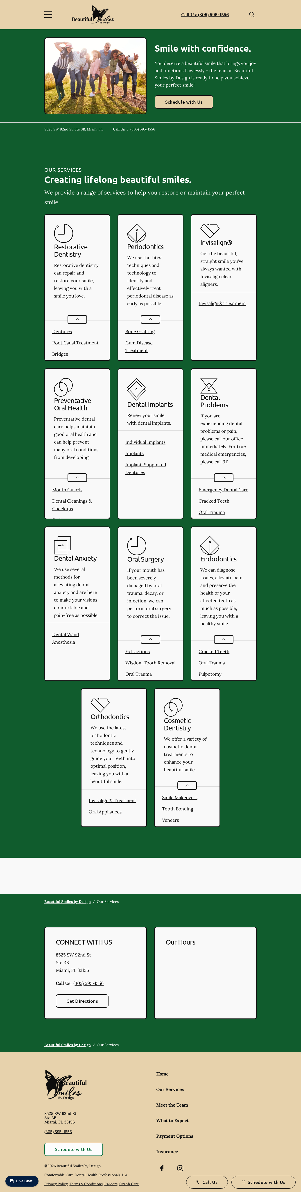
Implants (134, 453)
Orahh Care (129, 1184)
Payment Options (174, 1136)
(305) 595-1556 (142, 129)
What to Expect (172, 1120)
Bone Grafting (140, 331)
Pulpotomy (210, 674)
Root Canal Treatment (75, 342)
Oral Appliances (105, 811)
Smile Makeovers (179, 797)
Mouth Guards (67, 489)
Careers (111, 1184)
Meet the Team (172, 1105)
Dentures (62, 331)
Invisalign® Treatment (222, 303)
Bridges (60, 354)
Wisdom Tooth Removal (150, 663)
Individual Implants (145, 442)
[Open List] (77, 319)
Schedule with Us (184, 102)
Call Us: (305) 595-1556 (205, 14)
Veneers (170, 820)
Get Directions (82, 1001)
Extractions (137, 651)
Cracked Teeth (214, 501)
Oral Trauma (212, 512)
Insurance (167, 1151)
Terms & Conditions (86, 1184)
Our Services (170, 1089)
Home (162, 1074)
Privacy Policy (56, 1184)
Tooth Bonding (177, 809)
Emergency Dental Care (223, 489)
